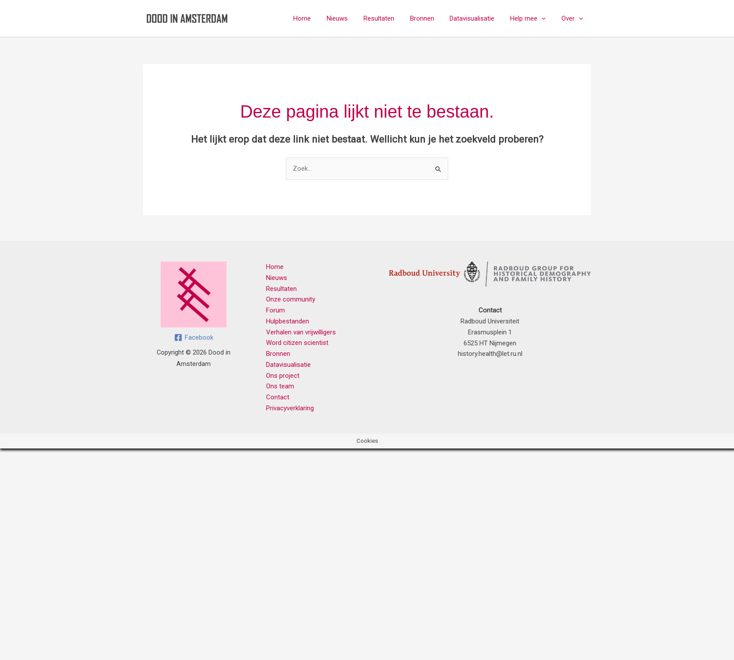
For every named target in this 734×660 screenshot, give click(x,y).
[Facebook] (194, 337)
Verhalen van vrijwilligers (301, 332)
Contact (277, 397)
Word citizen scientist (297, 343)
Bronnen (431, 18)
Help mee (532, 18)
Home (318, 18)
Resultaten (390, 18)
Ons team (280, 386)
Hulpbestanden (287, 321)
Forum (275, 310)
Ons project (282, 376)
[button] (545, 18)
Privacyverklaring (290, 408)
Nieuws (351, 18)
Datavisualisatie (478, 18)
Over (573, 18)
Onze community (290, 299)
